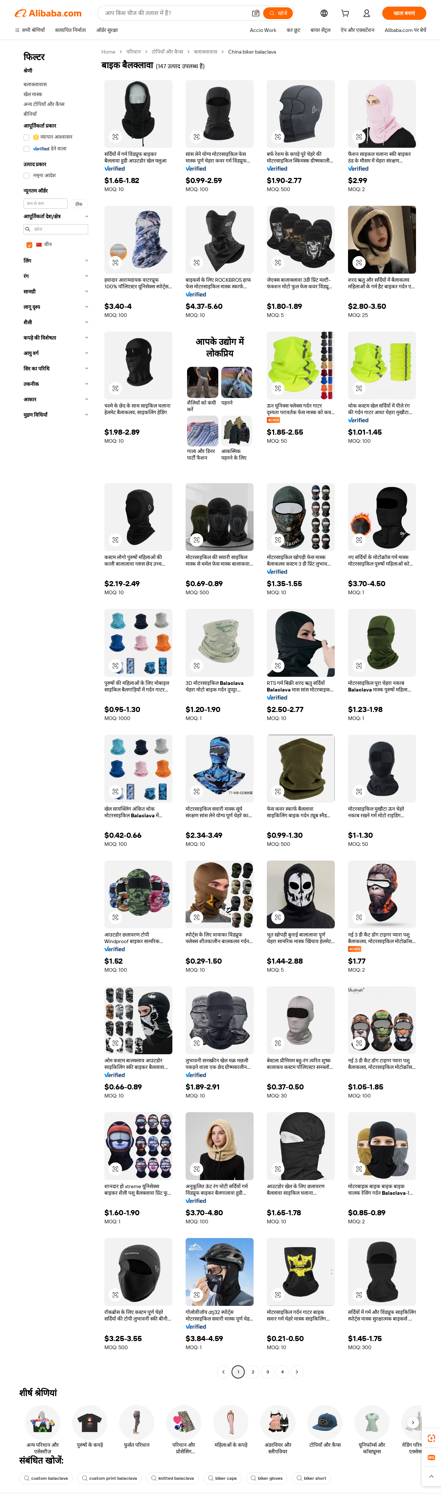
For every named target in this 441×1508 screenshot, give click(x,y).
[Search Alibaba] (175, 13)
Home (108, 52)
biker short (311, 1478)
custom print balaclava (109, 1478)
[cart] (346, 14)
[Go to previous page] (223, 1372)
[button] (255, 13)
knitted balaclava (172, 1478)
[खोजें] (278, 13)
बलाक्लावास (205, 52)
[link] (431, 1438)
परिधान (133, 52)
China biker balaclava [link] (252, 52)
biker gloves (267, 1478)
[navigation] (56, 712)
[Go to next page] (297, 1372)
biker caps (222, 1478)
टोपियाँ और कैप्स (167, 52)
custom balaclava (46, 1478)
